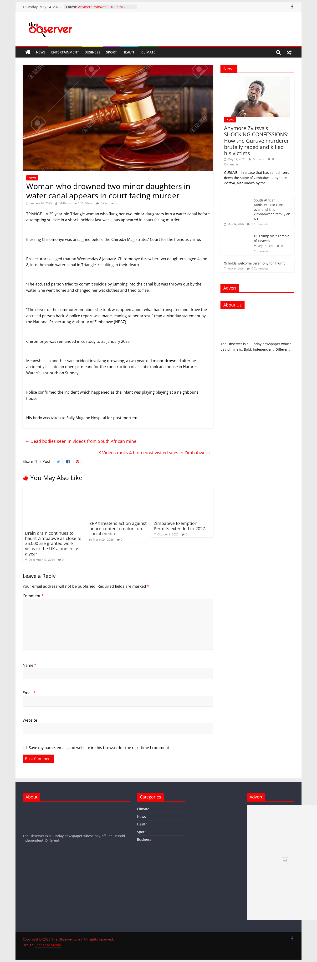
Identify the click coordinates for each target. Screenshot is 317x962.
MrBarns (65, 203)
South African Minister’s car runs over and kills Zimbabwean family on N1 (272, 209)
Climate (148, 52)
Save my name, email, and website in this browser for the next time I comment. (99, 747)
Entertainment (65, 52)
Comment (33, 595)
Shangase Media (48, 945)
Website (30, 720)
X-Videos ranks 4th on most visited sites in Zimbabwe (154, 452)
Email (29, 692)
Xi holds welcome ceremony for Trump (255, 263)
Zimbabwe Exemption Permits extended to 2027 (179, 525)
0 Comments (107, 203)
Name (29, 665)
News (41, 52)
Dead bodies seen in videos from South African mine (80, 441)
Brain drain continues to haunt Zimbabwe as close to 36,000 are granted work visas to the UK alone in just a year (53, 543)
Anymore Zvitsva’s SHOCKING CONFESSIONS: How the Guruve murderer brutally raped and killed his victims (256, 140)
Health (129, 52)
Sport (111, 52)
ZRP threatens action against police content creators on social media (118, 528)
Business (92, 52)
